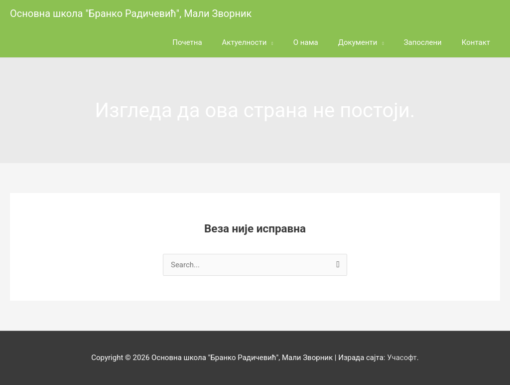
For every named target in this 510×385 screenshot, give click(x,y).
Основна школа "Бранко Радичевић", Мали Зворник (131, 13)
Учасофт (402, 357)
